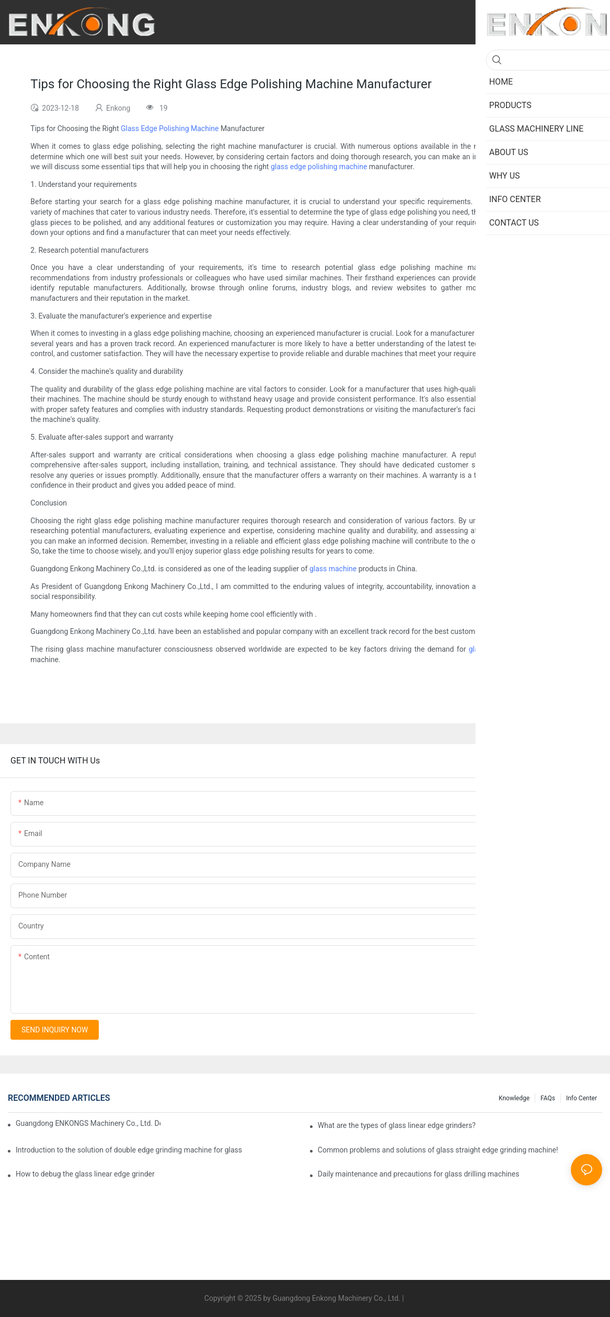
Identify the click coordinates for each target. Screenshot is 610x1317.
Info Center (581, 1098)
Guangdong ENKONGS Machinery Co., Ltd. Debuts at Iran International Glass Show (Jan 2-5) (88, 1123)
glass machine (332, 569)
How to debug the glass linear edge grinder (85, 1174)
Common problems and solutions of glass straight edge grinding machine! (438, 1150)
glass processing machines (514, 649)
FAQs (547, 1098)
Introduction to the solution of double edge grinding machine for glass (129, 1150)
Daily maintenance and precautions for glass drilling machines (419, 1174)
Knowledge (514, 1098)
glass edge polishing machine (319, 166)
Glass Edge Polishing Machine (169, 128)
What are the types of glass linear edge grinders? (397, 1125)
